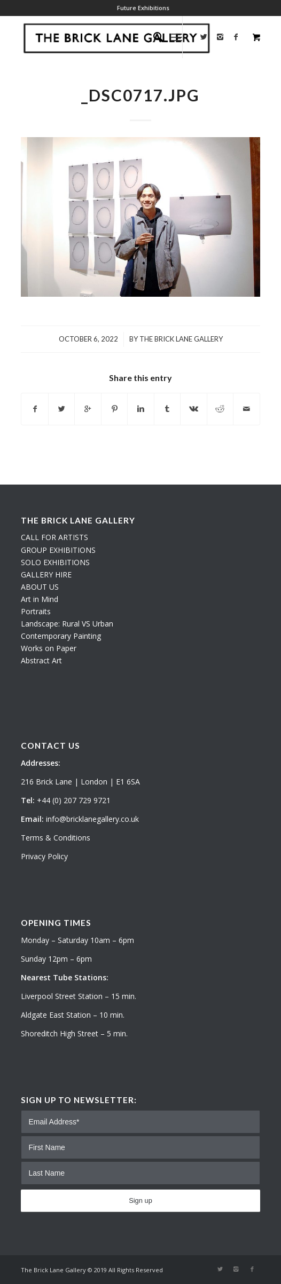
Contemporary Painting (61, 636)
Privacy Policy (44, 856)
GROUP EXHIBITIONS (58, 550)
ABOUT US (40, 587)
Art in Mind (39, 599)
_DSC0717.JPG (140, 95)
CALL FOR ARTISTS (54, 537)
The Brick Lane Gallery (181, 339)
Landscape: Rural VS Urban (67, 624)
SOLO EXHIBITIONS (55, 562)
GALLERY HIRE (46, 574)
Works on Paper (48, 648)
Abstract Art (41, 660)
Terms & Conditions (55, 838)
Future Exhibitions (143, 8)
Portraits (36, 611)
